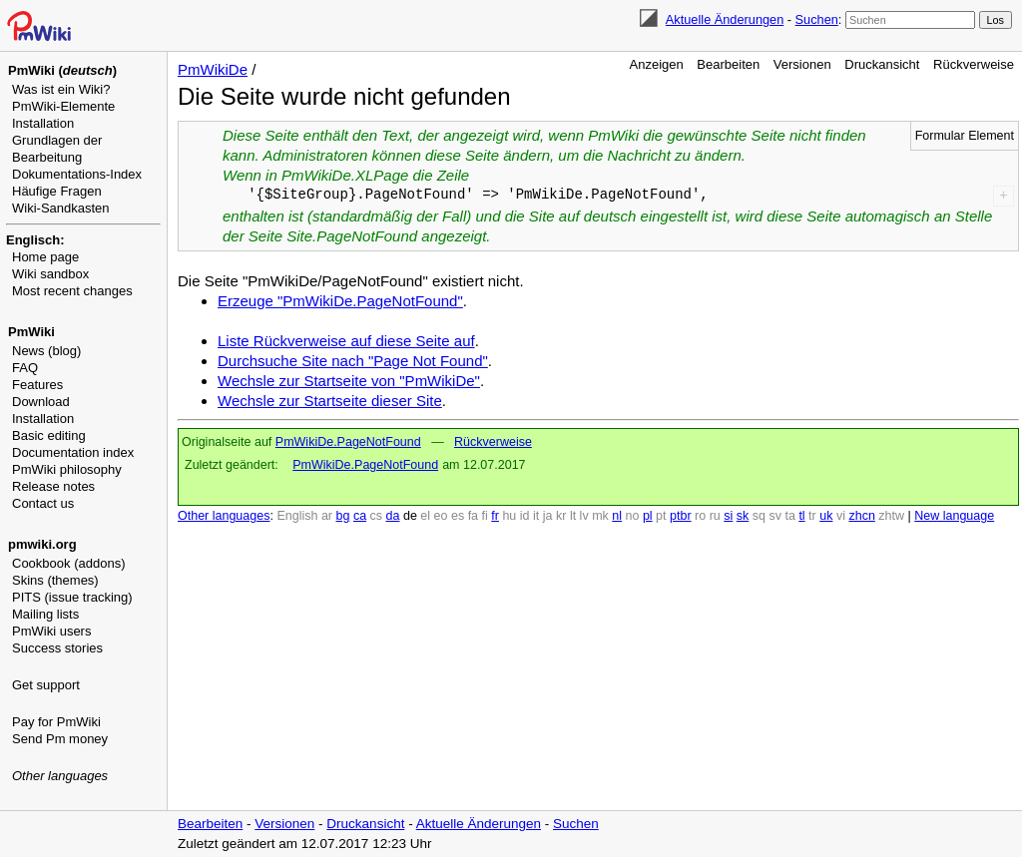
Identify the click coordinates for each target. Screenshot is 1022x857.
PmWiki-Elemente (63, 106)
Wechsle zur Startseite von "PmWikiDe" (349, 380)
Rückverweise (973, 64)
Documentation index (73, 452)
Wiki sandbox (50, 273)
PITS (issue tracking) (72, 597)
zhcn (861, 516)
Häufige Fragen (57, 191)
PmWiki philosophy (67, 469)
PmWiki (31, 331)
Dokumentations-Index (77, 174)
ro (700, 516)
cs (376, 516)
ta (789, 516)
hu (509, 516)
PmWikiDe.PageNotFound (348, 442)
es (457, 516)
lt (573, 516)
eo (441, 516)
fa (473, 516)
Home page (45, 256)
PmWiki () (62, 70)
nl (617, 516)
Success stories (57, 648)
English (296, 516)
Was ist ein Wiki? (61, 89)
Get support (46, 684)
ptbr (681, 516)
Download (41, 401)
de (410, 516)
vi (840, 516)
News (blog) (46, 350)
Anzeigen (657, 64)
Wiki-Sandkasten (61, 208)
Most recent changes (72, 290)
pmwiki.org (42, 544)
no (633, 516)
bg (342, 516)
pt (661, 516)
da (393, 516)
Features (37, 384)
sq (759, 516)
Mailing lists (45, 614)
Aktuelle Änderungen (724, 19)
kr (561, 516)
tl (801, 516)
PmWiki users (51, 631)
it (536, 516)
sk (743, 516)
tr (812, 516)
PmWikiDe (213, 69)
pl (648, 516)
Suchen (816, 19)
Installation (43, 123)
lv (584, 516)
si (728, 516)
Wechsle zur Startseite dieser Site (330, 400)
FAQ (25, 367)
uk (825, 516)
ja (548, 516)
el (425, 516)
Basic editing (49, 435)
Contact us (43, 503)
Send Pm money (60, 738)
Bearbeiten (728, 64)
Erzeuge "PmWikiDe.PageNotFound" (340, 300)
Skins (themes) (55, 580)
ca (359, 516)
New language (954, 516)
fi (485, 516)
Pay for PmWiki (56, 721)
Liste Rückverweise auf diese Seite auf (346, 340)
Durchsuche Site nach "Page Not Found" (353, 360)
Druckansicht (881, 64)
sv (774, 516)
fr (495, 516)
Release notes (53, 486)
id (525, 516)
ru (715, 516)
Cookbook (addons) (68, 563)
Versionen (802, 64)
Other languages (60, 775)
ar (326, 516)
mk (600, 516)
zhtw (891, 516)
